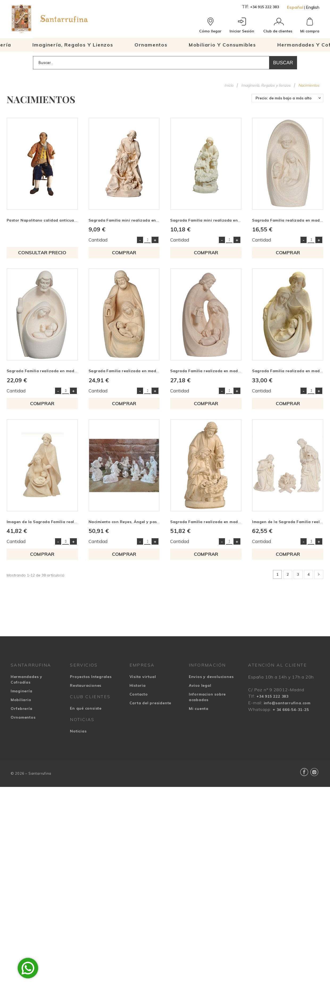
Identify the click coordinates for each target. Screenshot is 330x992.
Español (295, 7)
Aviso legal (200, 685)
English (312, 7)
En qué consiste (86, 708)
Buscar (283, 62)
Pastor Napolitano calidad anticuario (43, 220)
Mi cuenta (198, 708)
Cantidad (98, 240)
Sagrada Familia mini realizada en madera (130, 220)
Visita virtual (143, 676)
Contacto (139, 694)
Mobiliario (21, 699)
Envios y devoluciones (211, 676)
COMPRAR (124, 252)
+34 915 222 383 (264, 7)
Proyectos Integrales (91, 676)
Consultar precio (42, 252)
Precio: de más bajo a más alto (284, 98)
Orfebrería (21, 708)
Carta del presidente (151, 703)
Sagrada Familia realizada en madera (289, 220)
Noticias (78, 731)
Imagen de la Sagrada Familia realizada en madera (57, 521)
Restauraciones (85, 685)
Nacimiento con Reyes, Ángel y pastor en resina (135, 521)
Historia (138, 685)
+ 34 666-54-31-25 (291, 709)
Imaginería (21, 691)
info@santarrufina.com (287, 703)
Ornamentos (23, 717)
